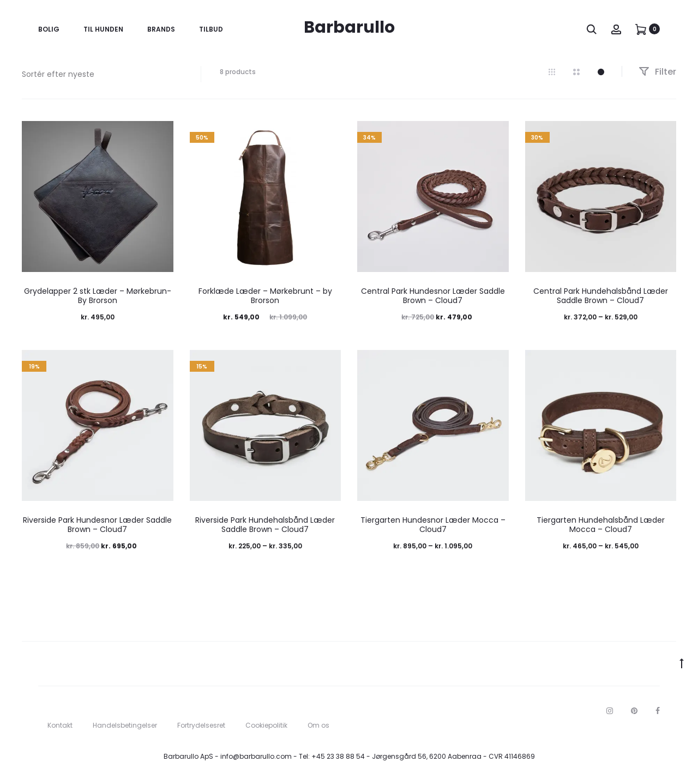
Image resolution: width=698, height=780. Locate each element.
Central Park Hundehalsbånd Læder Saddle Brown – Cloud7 (600, 296)
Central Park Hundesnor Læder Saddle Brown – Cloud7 (433, 296)
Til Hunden (103, 29)
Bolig (48, 29)
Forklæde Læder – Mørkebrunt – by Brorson (265, 296)
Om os (318, 725)
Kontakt (60, 725)
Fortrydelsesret (201, 725)
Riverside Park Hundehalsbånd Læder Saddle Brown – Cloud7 (265, 525)
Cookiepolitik (266, 725)
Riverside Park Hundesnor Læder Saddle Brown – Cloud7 (97, 525)
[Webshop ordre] (103, 74)
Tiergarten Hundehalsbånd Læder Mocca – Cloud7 (601, 525)
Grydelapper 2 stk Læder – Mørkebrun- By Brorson (97, 296)
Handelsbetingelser (125, 725)
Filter (657, 71)
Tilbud (211, 29)
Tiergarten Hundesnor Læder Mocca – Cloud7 (433, 525)
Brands (161, 29)
